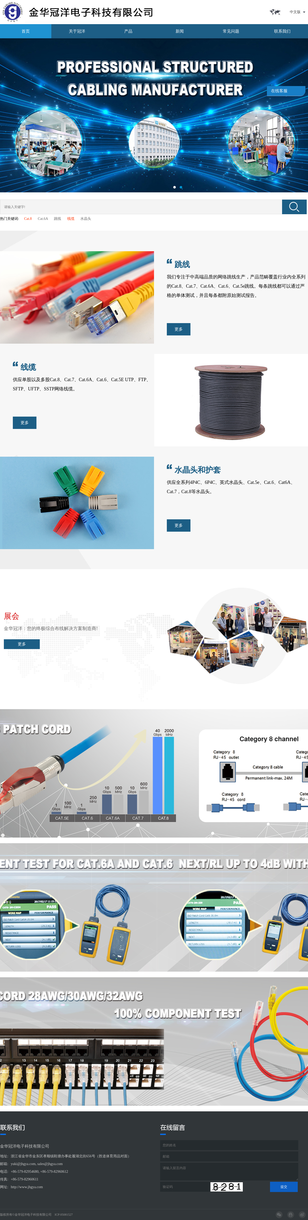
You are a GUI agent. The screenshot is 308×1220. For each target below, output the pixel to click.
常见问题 (231, 31)
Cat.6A (43, 219)
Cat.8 (28, 219)
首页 (26, 31)
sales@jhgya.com (50, 1164)
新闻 (180, 31)
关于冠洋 (77, 31)
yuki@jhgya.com (23, 1164)
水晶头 (85, 219)
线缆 (70, 219)
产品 (128, 31)
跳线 (57, 219)
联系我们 (282, 31)
